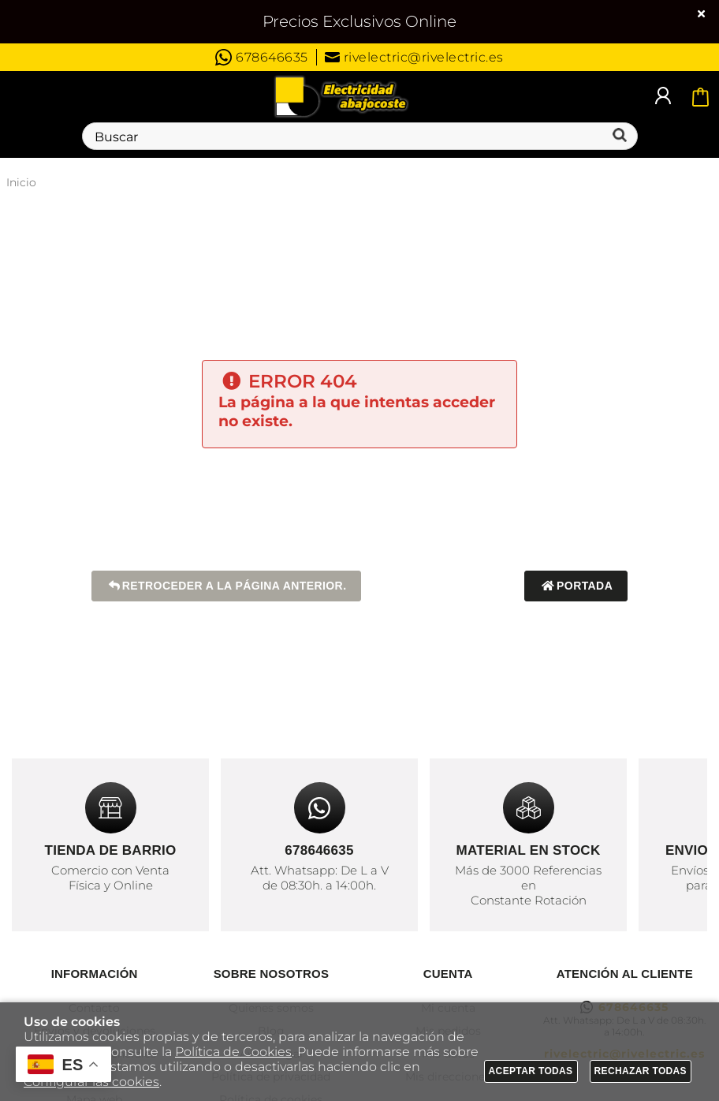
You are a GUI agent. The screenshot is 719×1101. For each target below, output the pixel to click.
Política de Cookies (233, 1051)
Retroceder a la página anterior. (226, 586)
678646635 (261, 57)
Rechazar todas (640, 1071)
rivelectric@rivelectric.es (414, 57)
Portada (576, 586)
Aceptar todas (531, 1071)
